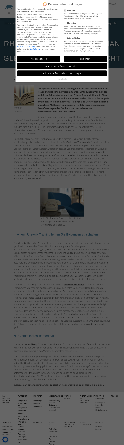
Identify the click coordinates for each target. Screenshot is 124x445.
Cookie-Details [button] (62, 75)
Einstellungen (35, 45)
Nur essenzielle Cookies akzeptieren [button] (62, 62)
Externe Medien (73, 34)
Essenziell (70, 6)
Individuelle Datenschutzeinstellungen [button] (62, 69)
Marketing (70, 19)
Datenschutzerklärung (26, 43)
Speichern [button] (85, 55)
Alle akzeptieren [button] (39, 55)
